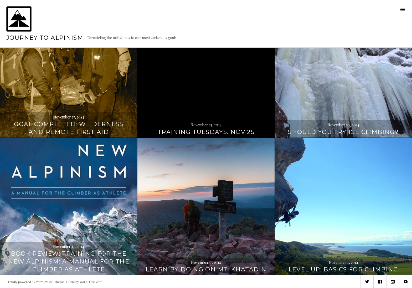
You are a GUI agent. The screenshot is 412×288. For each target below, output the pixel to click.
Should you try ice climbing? (343, 132)
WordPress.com (91, 282)
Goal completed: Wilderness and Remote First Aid (68, 128)
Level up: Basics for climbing (343, 269)
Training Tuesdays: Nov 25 (206, 132)
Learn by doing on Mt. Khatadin (206, 269)
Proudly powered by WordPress (29, 282)
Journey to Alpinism (44, 37)
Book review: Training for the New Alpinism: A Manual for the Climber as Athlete (68, 261)
